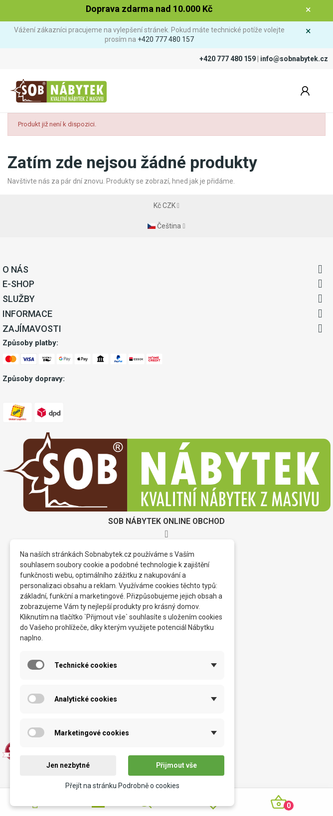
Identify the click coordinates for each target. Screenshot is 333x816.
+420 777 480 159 (227, 59)
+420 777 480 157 (166, 39)
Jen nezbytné (68, 765)
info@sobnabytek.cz (294, 59)
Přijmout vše (176, 765)
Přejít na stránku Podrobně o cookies (122, 786)
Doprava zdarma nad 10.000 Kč (149, 8)
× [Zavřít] (308, 9)
